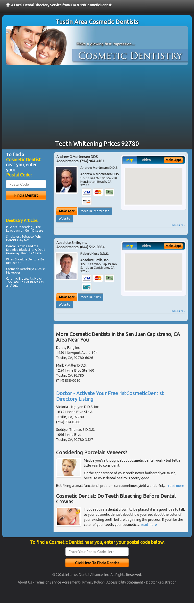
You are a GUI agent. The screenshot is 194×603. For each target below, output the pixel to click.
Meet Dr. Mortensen (95, 211)
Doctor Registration (161, 582)
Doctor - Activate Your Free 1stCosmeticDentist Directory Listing (110, 396)
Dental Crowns (16, 246)
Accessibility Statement (124, 582)
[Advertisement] (97, 103)
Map (129, 160)
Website (64, 218)
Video (146, 160)
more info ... (178, 225)
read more (176, 486)
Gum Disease (34, 230)
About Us (25, 582)
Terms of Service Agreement (57, 582)
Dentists (12, 240)
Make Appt (67, 211)
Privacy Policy (93, 582)
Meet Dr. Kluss (91, 297)
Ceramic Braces (17, 278)
